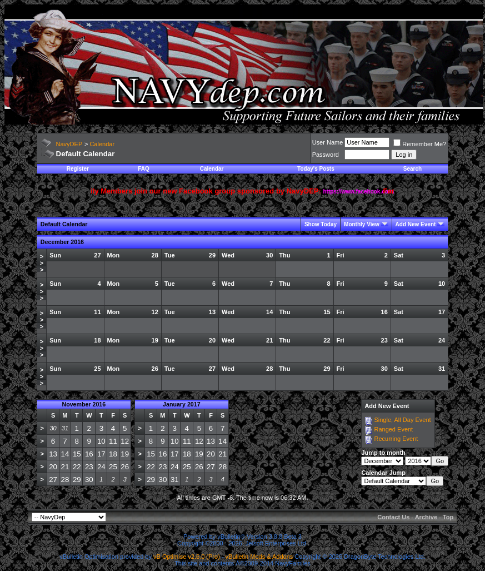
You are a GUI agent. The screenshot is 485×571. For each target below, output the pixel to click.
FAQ (143, 169)
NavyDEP (69, 144)
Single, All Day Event (402, 419)
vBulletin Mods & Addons (259, 556)
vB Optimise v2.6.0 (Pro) (186, 556)
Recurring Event (396, 438)
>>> (41, 263)
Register (78, 169)
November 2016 (84, 404)
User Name (327, 142)
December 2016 (62, 242)
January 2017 (182, 404)
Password (325, 154)
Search (412, 169)
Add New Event (416, 224)
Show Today (320, 224)
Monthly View (361, 224)
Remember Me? (419, 144)
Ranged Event (393, 429)
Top (448, 517)
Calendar (101, 144)
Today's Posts (315, 169)
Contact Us (393, 517)
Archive (426, 517)
